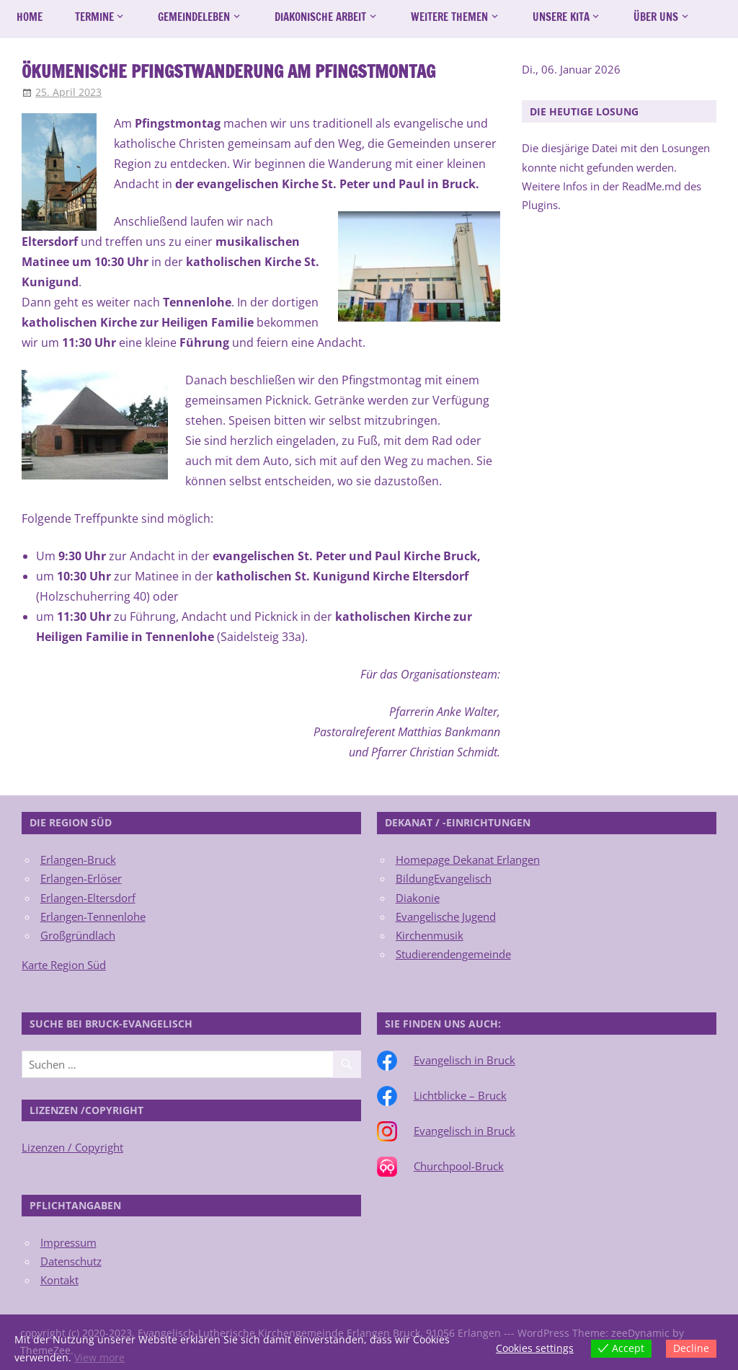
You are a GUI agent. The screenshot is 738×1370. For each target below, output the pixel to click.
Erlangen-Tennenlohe (93, 916)
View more (99, 1357)
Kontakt (59, 1280)
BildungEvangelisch (444, 878)
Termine (94, 17)
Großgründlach (77, 935)
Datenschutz (71, 1261)
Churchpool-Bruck (459, 1166)
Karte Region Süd (64, 965)
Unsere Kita (561, 17)
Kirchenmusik (429, 935)
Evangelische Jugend (446, 916)
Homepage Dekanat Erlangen (468, 859)
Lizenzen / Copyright (72, 1147)
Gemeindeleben (194, 17)
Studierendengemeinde (453, 954)
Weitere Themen (449, 17)
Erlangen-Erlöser (81, 878)
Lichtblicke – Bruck (460, 1095)
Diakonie (418, 897)
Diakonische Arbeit (320, 17)
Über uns (655, 17)
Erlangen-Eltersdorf (87, 897)
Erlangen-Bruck (78, 859)
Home (30, 17)
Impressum (68, 1242)
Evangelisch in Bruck (464, 1060)
